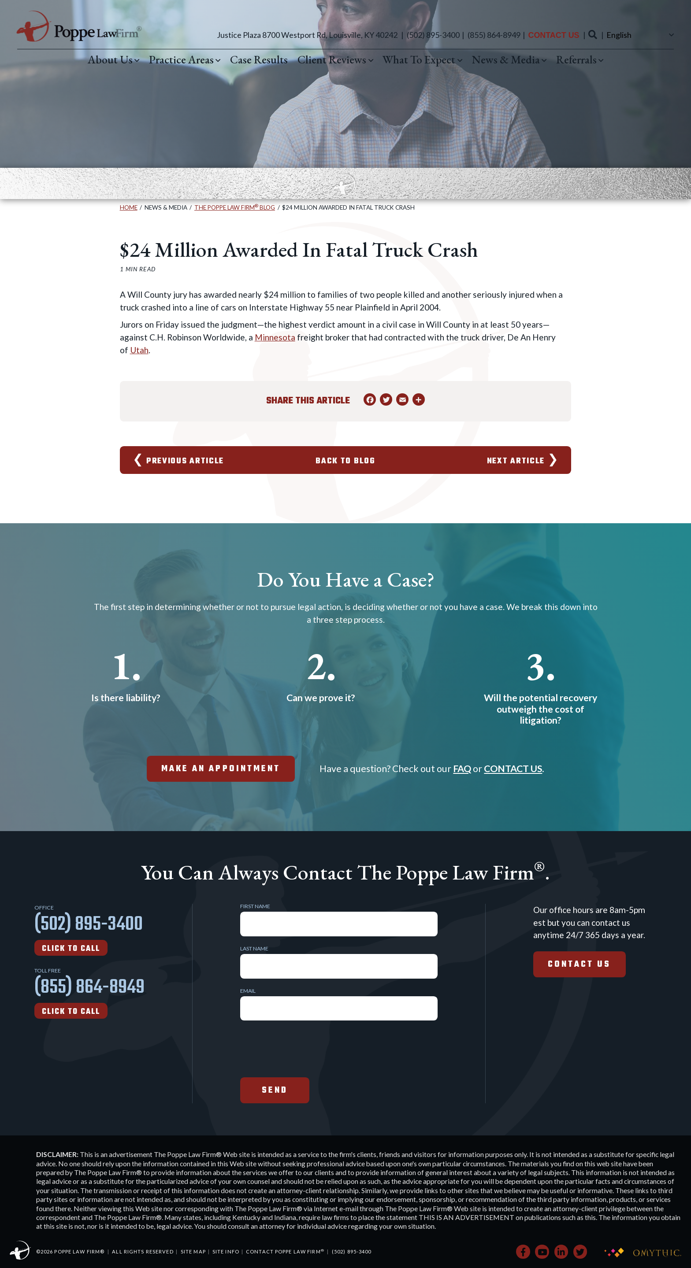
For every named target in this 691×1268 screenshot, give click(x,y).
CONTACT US (513, 768)
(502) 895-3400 (433, 35)
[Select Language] (639, 35)
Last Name (254, 948)
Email (248, 991)
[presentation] (307, 1048)
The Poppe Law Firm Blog (234, 207)
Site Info (225, 1251)
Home (128, 207)
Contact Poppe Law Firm (285, 1251)
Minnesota (275, 337)
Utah (139, 350)
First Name (255, 906)
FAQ (462, 768)
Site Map (193, 1251)
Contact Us (553, 35)
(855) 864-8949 (494, 35)
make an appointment (220, 769)
